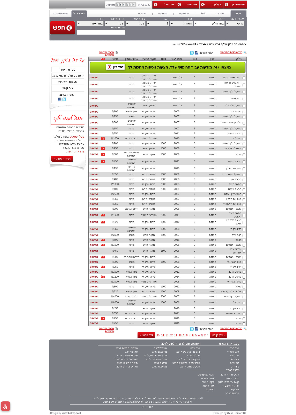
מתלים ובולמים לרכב (127, 348)
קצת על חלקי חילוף (228, 382)
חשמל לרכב (160, 348)
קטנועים (234, 363)
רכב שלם (195, 348)
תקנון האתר (208, 382)
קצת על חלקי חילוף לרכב (68, 75)
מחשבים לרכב (159, 351)
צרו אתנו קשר (75, 151)
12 (171, 335)
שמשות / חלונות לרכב (126, 359)
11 (175, 335)
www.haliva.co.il (71, 413)
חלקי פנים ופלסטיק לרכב (186, 363)
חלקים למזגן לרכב (190, 366)
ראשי (243, 44)
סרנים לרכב (131, 351)
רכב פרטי (234, 348)
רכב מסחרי (233, 351)
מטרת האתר (68, 69)
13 (167, 335)
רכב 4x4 (234, 355)
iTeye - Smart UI (236, 413)
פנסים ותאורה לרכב (127, 355)
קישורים (210, 389)
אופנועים (234, 359)
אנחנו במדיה (208, 378)
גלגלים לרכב (193, 355)
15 (158, 335)
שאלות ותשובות (67, 82)
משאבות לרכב (159, 366)
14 (162, 335)
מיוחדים (235, 366)
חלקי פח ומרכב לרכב (188, 359)
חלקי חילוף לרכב (230, 374)
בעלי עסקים (76, 136)
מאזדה (202, 44)
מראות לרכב (160, 363)
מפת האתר (209, 385)
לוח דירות (148, 406)
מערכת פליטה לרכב (156, 359)
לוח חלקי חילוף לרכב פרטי (223, 44)
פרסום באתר (232, 393)
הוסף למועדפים (206, 374)
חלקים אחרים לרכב (127, 366)
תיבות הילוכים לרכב (127, 363)
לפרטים (94, 77)
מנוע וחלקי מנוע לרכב (155, 355)
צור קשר (67, 88)
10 (180, 335)
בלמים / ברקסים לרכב (188, 351)
